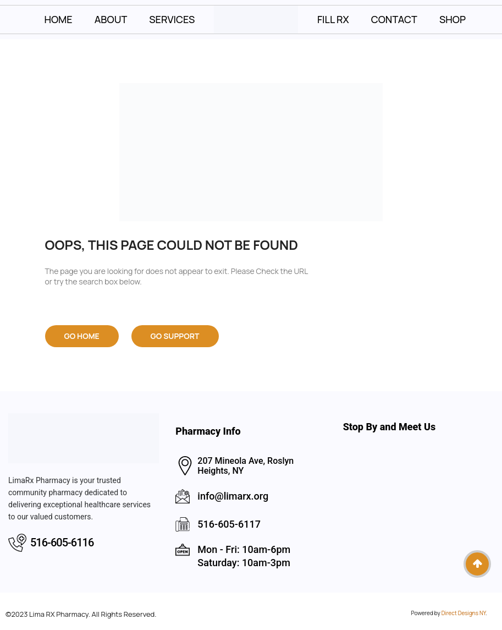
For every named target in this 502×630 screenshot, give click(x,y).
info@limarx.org (232, 496)
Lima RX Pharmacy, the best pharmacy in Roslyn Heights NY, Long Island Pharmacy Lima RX (418, 506)
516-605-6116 (61, 542)
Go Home (82, 336)
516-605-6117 (229, 524)
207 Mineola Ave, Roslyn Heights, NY (245, 466)
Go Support (175, 336)
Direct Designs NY (464, 613)
